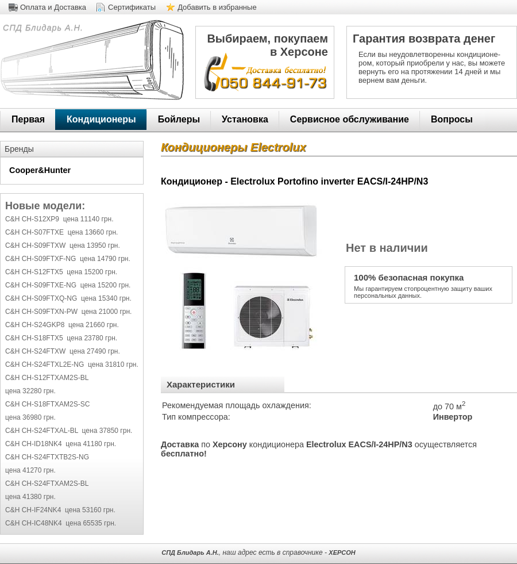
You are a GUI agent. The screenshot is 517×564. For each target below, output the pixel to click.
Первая (28, 119)
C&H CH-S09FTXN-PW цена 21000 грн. (68, 312)
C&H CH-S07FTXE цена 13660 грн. (61, 232)
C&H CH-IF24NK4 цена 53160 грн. (60, 510)
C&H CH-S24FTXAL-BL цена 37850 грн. (68, 431)
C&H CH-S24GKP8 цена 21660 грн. (62, 325)
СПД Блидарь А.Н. (41, 27)
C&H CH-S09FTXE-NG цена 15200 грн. (67, 285)
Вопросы (452, 119)
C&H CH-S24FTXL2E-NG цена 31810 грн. (71, 364)
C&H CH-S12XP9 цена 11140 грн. (59, 219)
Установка (245, 119)
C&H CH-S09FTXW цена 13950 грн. (62, 245)
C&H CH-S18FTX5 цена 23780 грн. (61, 338)
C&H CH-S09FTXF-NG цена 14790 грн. (67, 259)
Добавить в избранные (217, 7)
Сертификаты (132, 7)
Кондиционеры (101, 119)
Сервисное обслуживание (349, 119)
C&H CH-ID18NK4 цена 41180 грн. (60, 444)
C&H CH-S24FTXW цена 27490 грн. (62, 351)
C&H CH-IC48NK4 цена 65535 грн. (60, 523)
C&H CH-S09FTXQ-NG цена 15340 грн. (68, 298)
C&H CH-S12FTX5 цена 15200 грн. (61, 272)
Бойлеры (179, 119)
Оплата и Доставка (53, 7)
